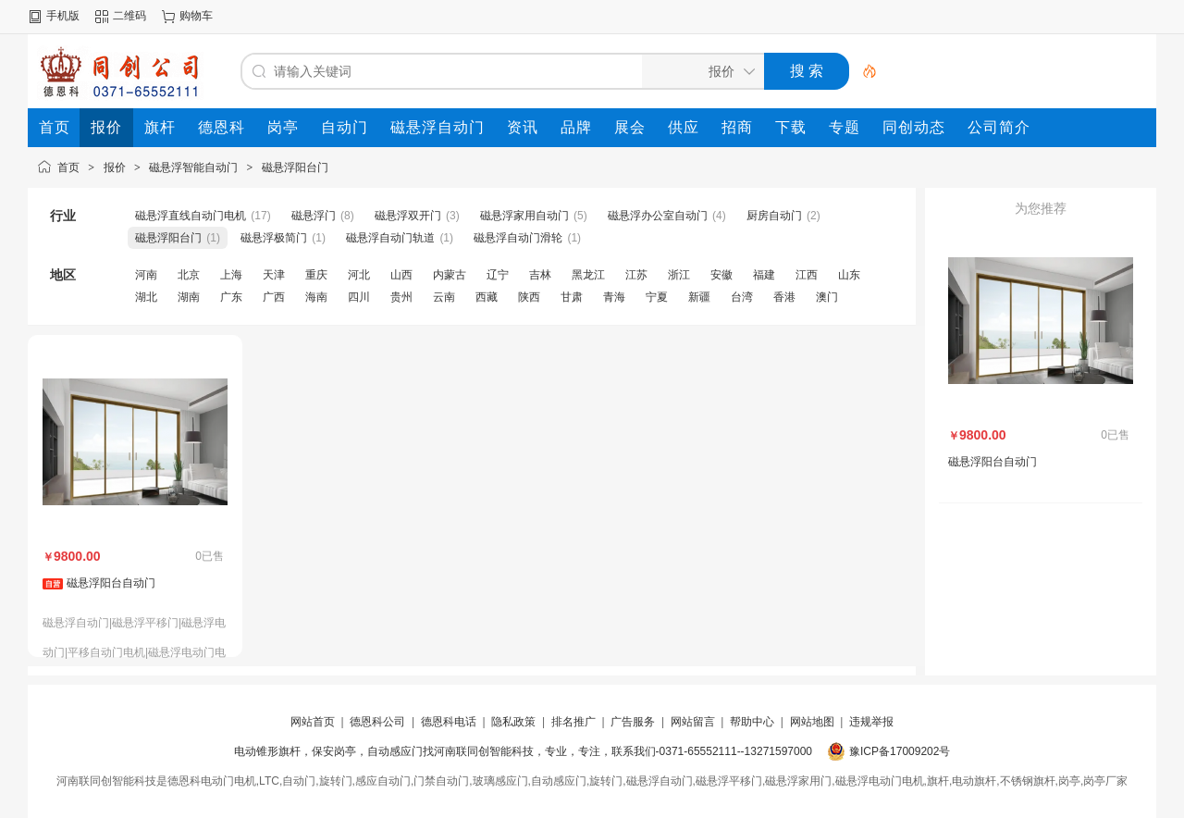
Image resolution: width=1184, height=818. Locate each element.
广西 (274, 297)
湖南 (189, 297)
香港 (784, 297)
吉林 (540, 274)
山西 (401, 274)
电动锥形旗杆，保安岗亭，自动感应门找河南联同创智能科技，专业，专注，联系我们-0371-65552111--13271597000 (523, 751)
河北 (359, 274)
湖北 (146, 297)
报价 (115, 167)
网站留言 (693, 721)
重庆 (316, 274)
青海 (614, 297)
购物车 (196, 15)
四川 (359, 297)
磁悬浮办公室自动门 (658, 215)
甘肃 (572, 297)
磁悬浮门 (313, 215)
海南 (316, 297)
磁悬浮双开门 (408, 215)
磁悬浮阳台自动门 (111, 582)
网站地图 (812, 721)
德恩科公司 (377, 721)
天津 (274, 274)
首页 (68, 167)
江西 (807, 274)
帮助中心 (752, 721)
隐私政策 (513, 721)
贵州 (401, 297)
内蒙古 (449, 274)
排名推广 (573, 721)
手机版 (63, 15)
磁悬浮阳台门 (295, 167)
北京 (189, 274)
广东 (231, 297)
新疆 (699, 297)
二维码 (129, 15)
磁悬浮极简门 (273, 237)
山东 (849, 274)
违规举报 (871, 721)
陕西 (529, 297)
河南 (146, 274)
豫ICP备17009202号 (899, 751)
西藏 (486, 297)
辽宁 (498, 274)
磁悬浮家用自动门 (524, 215)
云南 (444, 297)
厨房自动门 (774, 215)
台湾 (742, 297)
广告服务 (632, 721)
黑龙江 (588, 274)
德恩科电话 (448, 721)
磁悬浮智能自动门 (193, 167)
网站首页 (312, 721)
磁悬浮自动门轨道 (390, 237)
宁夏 (657, 297)
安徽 (721, 274)
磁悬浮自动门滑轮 (518, 237)
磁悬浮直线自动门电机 (190, 215)
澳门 (827, 297)
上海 (231, 274)
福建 (764, 274)
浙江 (679, 274)
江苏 (636, 274)
